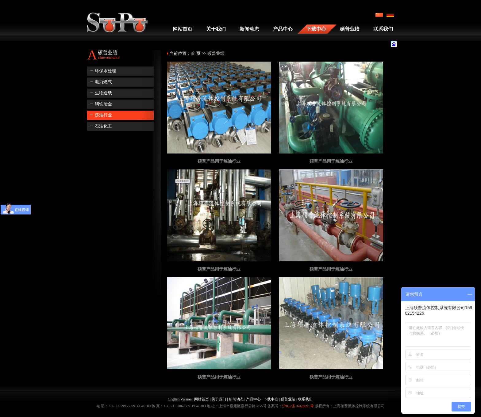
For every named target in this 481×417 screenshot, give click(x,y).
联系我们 (383, 29)
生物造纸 (103, 93)
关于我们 (216, 29)
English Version (180, 399)
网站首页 (182, 29)
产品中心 (283, 29)
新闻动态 (249, 29)
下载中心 (316, 29)
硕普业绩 (350, 29)
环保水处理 (105, 71)
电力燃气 (103, 82)
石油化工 (103, 126)
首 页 (196, 53)
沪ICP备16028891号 (298, 406)
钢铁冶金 (103, 104)
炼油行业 (103, 115)
